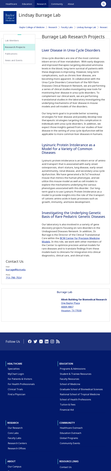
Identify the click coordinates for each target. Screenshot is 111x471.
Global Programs (69, 371)
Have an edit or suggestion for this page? (20, 464)
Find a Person (67, 406)
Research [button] (41, 3)
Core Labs (13, 366)
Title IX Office (67, 426)
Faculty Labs (67, 27)
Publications (11, 53)
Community (67, 356)
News (63, 421)
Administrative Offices (20, 415)
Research (52, 27)
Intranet (101, 450)
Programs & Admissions (73, 302)
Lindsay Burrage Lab (86, 27)
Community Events (70, 377)
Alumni (12, 436)
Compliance (66, 431)
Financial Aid (67, 343)
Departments (15, 405)
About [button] (71, 3)
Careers (64, 411)
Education (66, 297)
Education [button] (27, 3)
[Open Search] (103, 3)
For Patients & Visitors (20, 312)
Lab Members (12, 40)
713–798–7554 (16, 90)
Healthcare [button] (11, 3)
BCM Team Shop (69, 416)
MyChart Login (16, 307)
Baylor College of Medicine (32, 27)
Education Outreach (70, 366)
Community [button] (57, 3)
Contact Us (66, 401)
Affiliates (12, 420)
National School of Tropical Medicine (80, 328)
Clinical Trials (15, 323)
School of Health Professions (75, 333)
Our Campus (14, 400)
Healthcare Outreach (71, 361)
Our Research (15, 361)
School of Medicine (70, 318)
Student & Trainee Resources (75, 307)
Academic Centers (17, 410)
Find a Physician (16, 328)
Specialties (14, 302)
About (11, 395)
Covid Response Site (71, 436)
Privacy (90, 450)
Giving (11, 431)
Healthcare (14, 297)
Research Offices (17, 382)
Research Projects (15, 47)
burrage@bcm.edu (18, 82)
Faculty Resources (69, 312)
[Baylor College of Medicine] (9, 17)
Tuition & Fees (67, 338)
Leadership (14, 426)
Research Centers (17, 377)
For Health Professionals (21, 318)
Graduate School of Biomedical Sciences (81, 323)
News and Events (14, 60)
